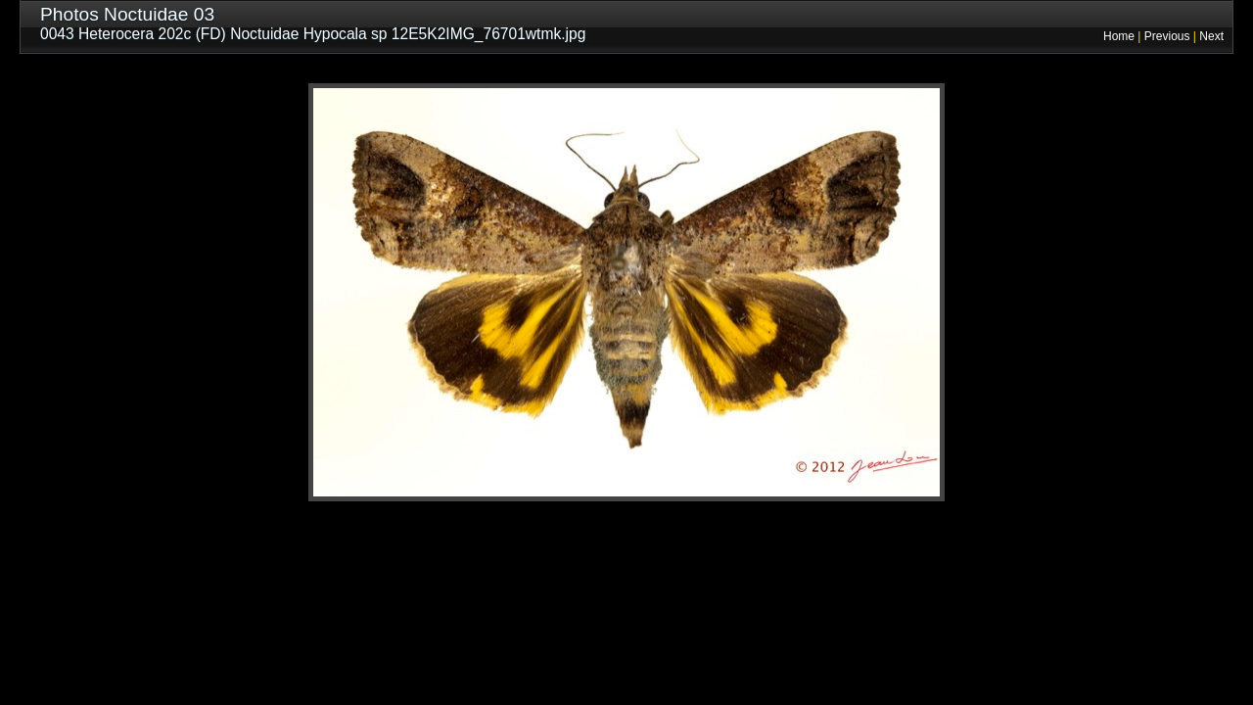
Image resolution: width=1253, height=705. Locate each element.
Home (1119, 36)
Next (1211, 36)
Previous (1167, 36)
